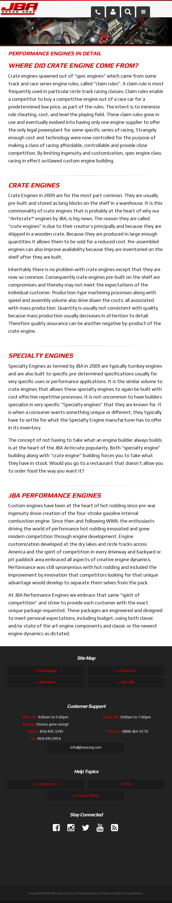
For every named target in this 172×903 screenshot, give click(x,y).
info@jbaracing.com (85, 747)
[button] (128, 11)
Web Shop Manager (130, 893)
